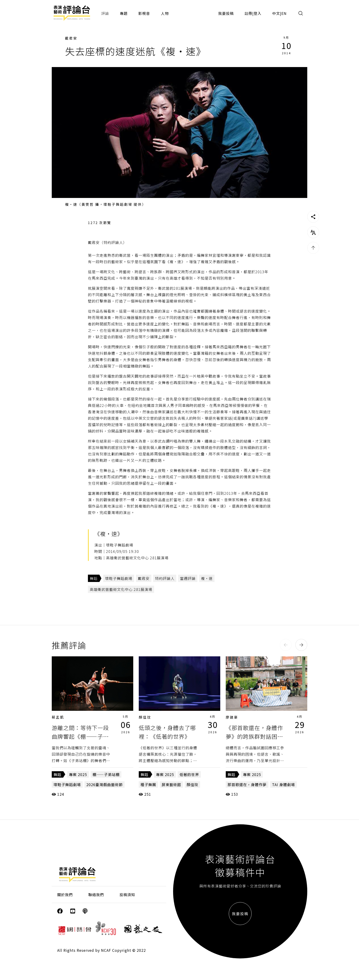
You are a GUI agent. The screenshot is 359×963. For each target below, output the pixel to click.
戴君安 (71, 38)
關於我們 (65, 894)
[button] (286, 645)
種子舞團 (148, 784)
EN (284, 13)
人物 (165, 13)
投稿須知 (127, 894)
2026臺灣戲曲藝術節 (104, 784)
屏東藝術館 (171, 784)
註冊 (248, 13)
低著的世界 (189, 774)
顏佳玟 (145, 717)
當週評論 (188, 578)
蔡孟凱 (58, 717)
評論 (105, 13)
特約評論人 (164, 578)
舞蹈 (94, 578)
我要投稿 (226, 13)
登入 (257, 13)
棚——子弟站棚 (106, 774)
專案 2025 (78, 774)
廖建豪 (232, 717)
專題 (124, 13)
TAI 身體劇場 (283, 784)
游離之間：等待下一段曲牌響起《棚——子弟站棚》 (80, 736)
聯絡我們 (96, 894)
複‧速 (207, 578)
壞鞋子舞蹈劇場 (118, 578)
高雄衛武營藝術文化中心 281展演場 (121, 589)
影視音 (144, 13)
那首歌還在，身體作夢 (247, 784)
